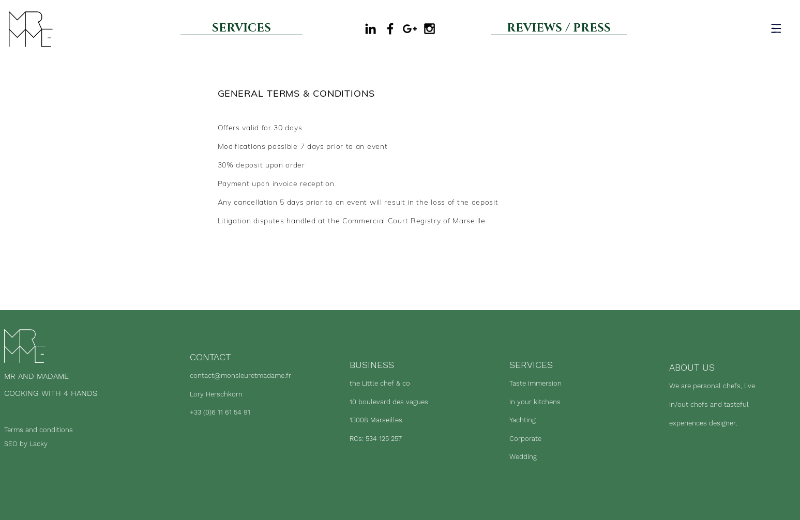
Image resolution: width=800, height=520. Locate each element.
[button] (776, 28)
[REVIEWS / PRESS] (559, 28)
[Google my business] (409, 28)
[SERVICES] (241, 28)
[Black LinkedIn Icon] (370, 28)
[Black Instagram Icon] (429, 28)
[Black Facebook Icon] (390, 28)
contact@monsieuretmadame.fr (240, 375)
